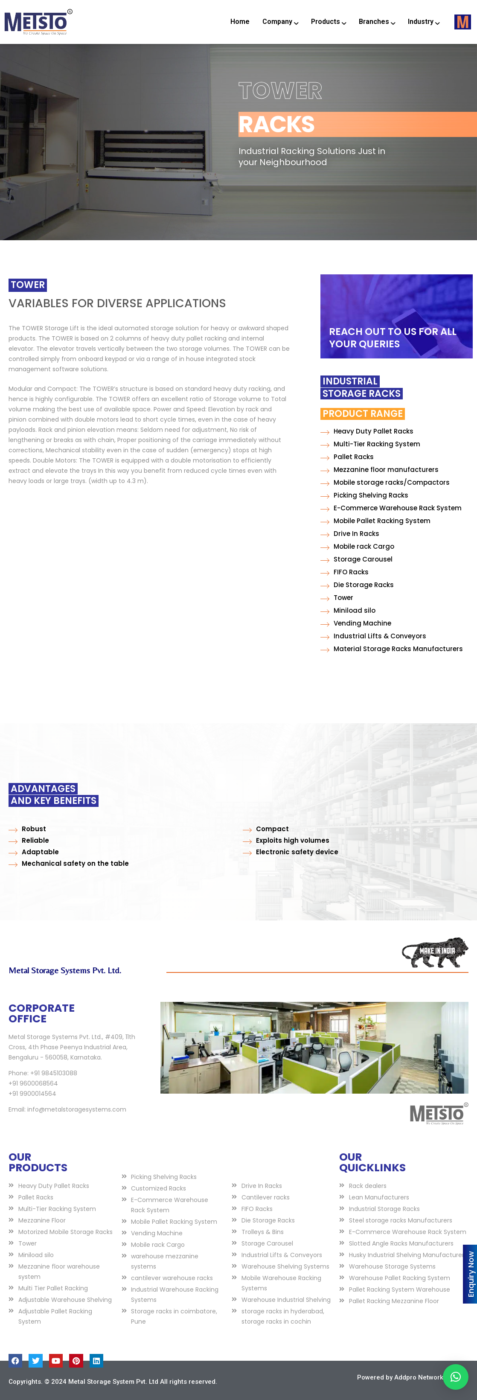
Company (280, 21)
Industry (423, 21)
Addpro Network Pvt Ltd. (430, 1377)
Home (240, 21)
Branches (377, 21)
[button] (455, 1377)
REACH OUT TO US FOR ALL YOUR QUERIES (393, 338)
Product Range (293, 413)
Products (328, 21)
